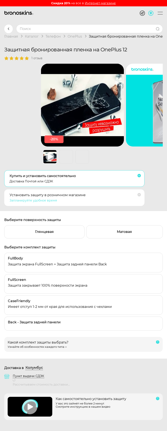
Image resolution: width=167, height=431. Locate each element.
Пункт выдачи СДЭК (28, 376)
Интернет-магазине (100, 3)
